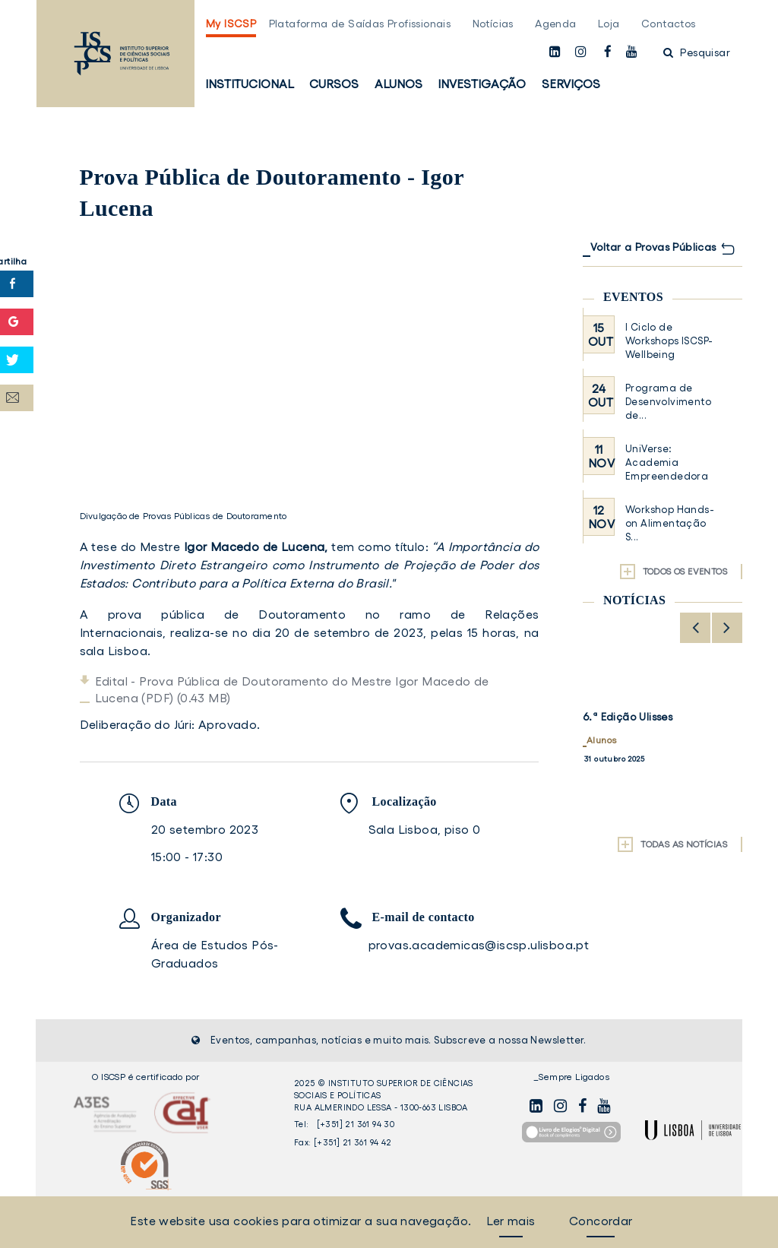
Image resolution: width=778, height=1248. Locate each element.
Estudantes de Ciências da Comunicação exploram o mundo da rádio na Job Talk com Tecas (656, 742)
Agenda (555, 23)
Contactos (668, 23)
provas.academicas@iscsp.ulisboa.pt (479, 945)
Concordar (601, 1220)
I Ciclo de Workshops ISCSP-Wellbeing (669, 341)
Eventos (633, 296)
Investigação (482, 83)
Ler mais (510, 1220)
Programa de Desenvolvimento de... (668, 401)
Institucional (249, 83)
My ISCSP (231, 23)
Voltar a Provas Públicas (653, 247)
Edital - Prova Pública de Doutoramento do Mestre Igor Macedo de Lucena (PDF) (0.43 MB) (292, 689)
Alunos (398, 83)
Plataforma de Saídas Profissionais (360, 23)
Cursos (334, 83)
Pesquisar (696, 52)
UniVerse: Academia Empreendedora (666, 462)
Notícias (493, 23)
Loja (609, 23)
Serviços (571, 83)
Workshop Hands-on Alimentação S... (669, 523)
